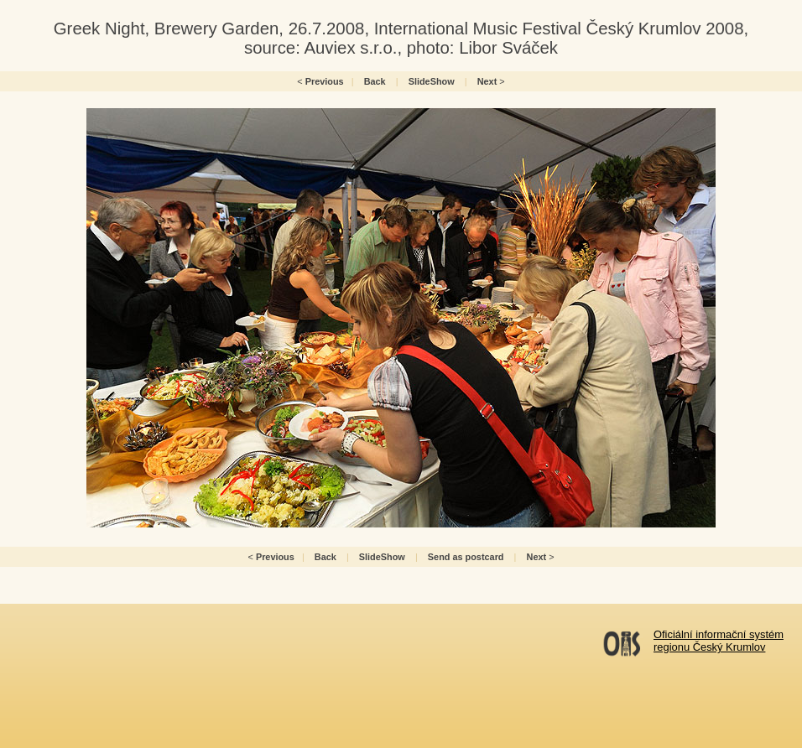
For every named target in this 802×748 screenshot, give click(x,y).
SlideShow (432, 81)
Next (487, 81)
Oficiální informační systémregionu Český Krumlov (719, 640)
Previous (324, 81)
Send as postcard (466, 557)
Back (375, 81)
